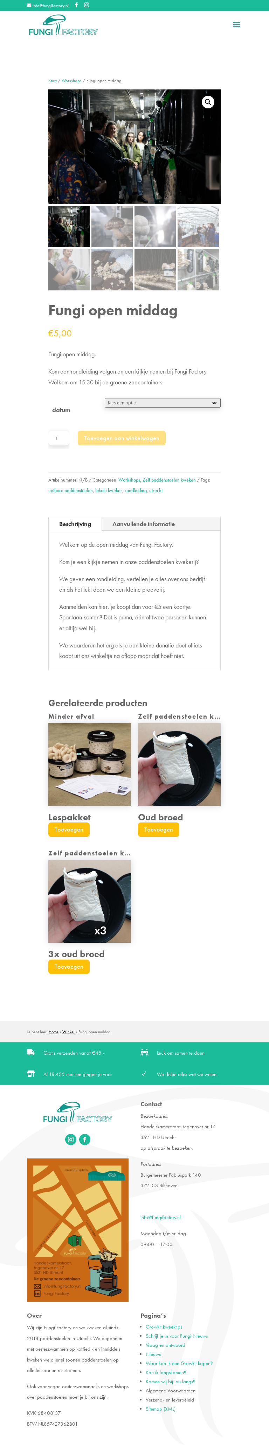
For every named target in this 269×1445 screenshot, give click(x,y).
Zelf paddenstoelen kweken (169, 480)
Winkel (68, 1032)
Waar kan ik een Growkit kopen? (179, 1363)
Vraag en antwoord (165, 1345)
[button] (208, 102)
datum (61, 410)
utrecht (156, 490)
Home (53, 1032)
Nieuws (153, 1354)
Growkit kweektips (164, 1326)
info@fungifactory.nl (160, 1217)
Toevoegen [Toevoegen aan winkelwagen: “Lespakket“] (69, 829)
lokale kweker (108, 490)
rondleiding (136, 490)
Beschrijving (75, 524)
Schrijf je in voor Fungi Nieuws (177, 1335)
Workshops (72, 80)
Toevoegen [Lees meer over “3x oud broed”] (69, 966)
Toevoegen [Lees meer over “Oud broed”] (158, 829)
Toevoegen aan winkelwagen (121, 438)
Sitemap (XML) (160, 1408)
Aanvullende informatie (143, 524)
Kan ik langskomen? (166, 1372)
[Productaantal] (58, 438)
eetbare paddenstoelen (70, 490)
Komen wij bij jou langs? (170, 1381)
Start (52, 80)
